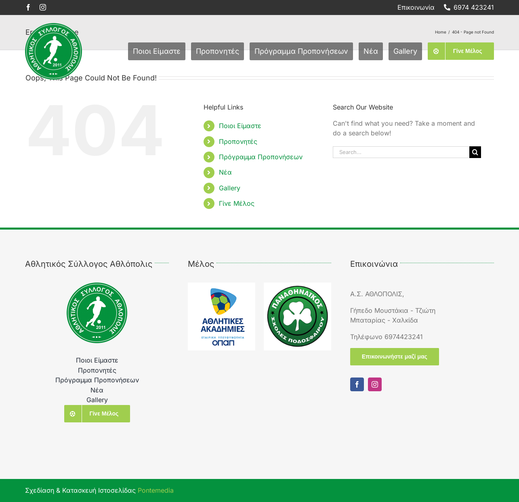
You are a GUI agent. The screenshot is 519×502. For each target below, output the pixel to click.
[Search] (475, 152)
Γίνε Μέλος (236, 203)
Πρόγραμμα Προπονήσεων (261, 157)
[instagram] (43, 7)
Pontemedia (156, 490)
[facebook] (28, 7)
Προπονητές (238, 141)
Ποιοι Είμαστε (240, 126)
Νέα (225, 172)
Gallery (229, 188)
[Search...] (401, 152)
